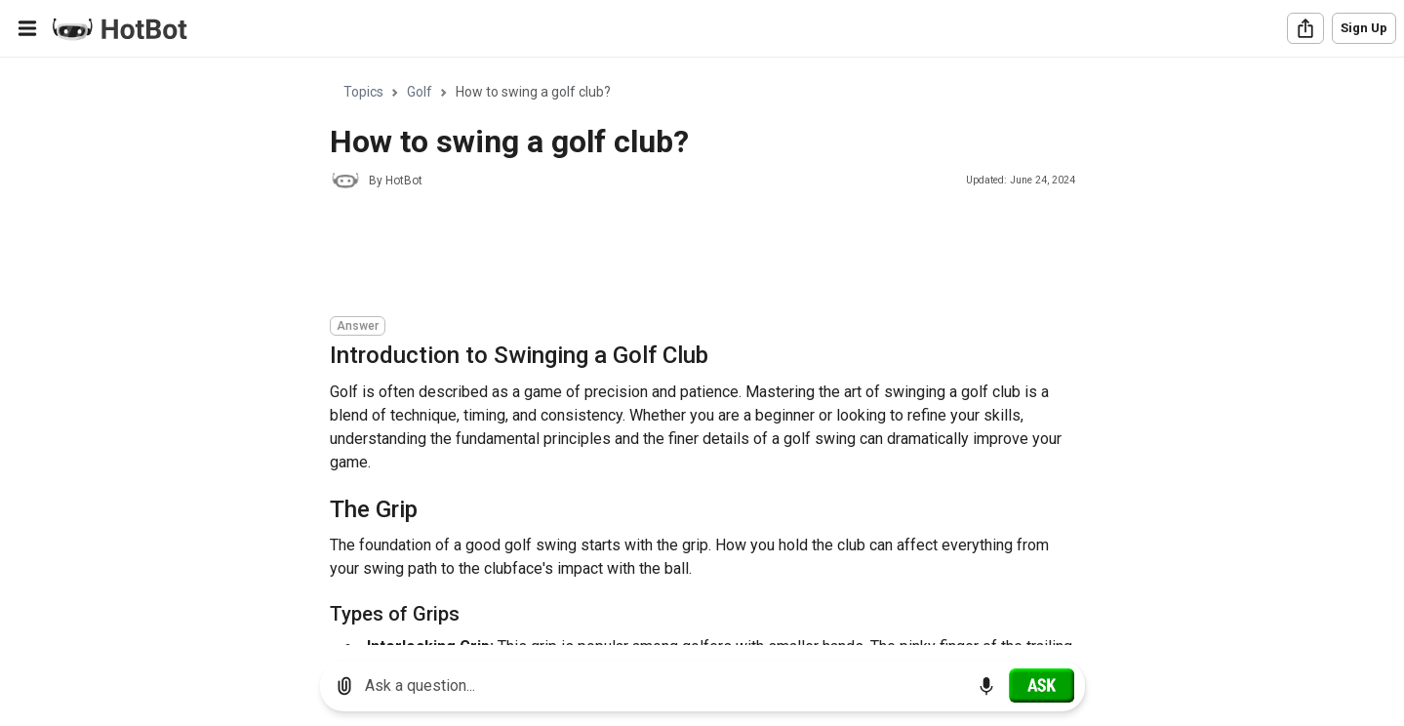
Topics (363, 92)
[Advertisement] (685, 256)
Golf (419, 92)
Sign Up (1364, 27)
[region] (702, 352)
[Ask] (1041, 685)
